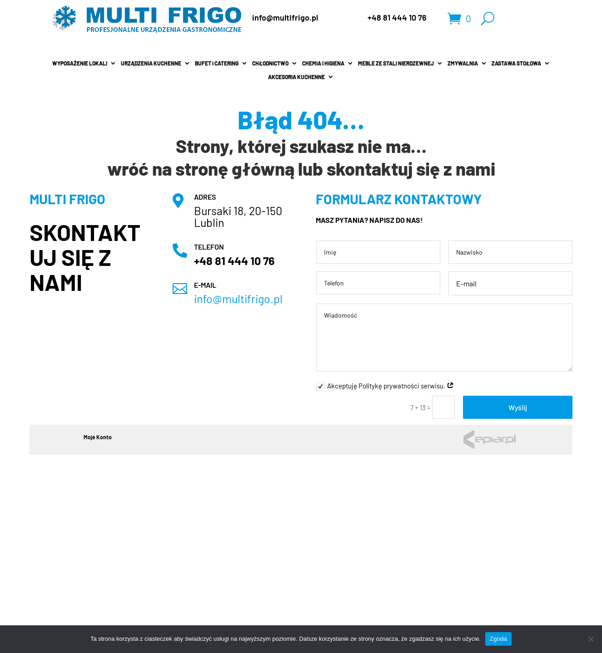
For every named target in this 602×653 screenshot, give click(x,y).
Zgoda (498, 638)
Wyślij (517, 407)
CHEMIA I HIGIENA (323, 63)
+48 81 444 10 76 (397, 17)
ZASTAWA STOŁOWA (516, 63)
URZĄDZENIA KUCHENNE (151, 63)
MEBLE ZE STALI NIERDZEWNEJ (396, 63)
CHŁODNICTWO (270, 63)
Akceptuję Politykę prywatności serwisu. (385, 386)
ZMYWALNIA (463, 63)
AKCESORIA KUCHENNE (296, 77)
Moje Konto (98, 437)
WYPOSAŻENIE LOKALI (79, 63)
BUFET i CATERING (217, 63)
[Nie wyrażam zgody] (590, 638)
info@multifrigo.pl (285, 17)
